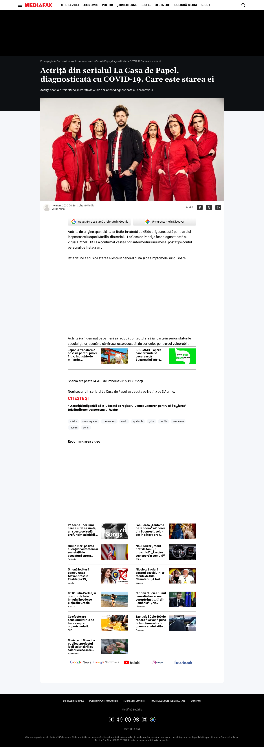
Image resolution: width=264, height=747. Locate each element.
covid (124, 421)
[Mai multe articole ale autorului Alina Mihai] (46, 207)
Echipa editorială (73, 701)
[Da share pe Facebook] (200, 207)
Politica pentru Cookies (103, 701)
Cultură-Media (185, 5)
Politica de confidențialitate (168, 701)
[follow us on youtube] (132, 663)
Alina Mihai (58, 208)
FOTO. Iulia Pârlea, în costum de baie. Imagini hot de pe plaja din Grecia (82, 598)
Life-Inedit (163, 5)
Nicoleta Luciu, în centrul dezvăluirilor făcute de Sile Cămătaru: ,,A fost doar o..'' (150, 574)
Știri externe (127, 5)
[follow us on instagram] (157, 663)
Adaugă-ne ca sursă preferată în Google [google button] (99, 221)
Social (146, 5)
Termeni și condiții (134, 701)
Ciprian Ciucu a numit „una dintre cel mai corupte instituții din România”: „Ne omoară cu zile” (151, 598)
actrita (73, 421)
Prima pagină (47, 61)
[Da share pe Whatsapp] (218, 207)
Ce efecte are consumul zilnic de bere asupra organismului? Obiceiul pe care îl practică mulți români (83, 621)
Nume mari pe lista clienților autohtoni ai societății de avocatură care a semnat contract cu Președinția (83, 550)
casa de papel (89, 421)
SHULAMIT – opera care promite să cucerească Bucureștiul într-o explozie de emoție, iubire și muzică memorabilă (149, 354)
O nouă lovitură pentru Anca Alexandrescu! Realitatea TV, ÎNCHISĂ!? (78, 574)
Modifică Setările (132, 709)
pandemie (178, 421)
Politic (107, 5)
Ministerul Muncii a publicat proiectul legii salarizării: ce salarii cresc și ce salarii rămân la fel (81, 645)
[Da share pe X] (209, 207)
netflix (163, 421)
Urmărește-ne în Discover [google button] (164, 221)
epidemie (138, 421)
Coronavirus (63, 61)
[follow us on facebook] (183, 663)
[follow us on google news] (81, 663)
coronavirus (109, 421)
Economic (90, 5)
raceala (74, 427)
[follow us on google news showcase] (106, 663)
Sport (205, 5)
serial (86, 427)
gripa (151, 421)
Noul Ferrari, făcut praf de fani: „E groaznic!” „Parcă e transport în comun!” (150, 550)
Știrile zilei (70, 5)
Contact (196, 701)
